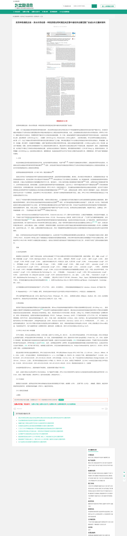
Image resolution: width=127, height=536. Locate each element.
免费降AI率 (52, 468)
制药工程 (104, 176)
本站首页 (16, 11)
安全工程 (98, 163)
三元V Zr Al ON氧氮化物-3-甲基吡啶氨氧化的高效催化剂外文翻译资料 (40, 492)
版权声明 (86, 517)
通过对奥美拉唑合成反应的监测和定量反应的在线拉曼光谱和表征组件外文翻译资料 (44, 482)
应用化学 (36, 16)
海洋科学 (92, 127)
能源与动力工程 (103, 57)
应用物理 (95, 57)
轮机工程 (101, 59)
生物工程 (97, 181)
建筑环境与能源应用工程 (105, 132)
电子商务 (99, 75)
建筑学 (90, 134)
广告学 (90, 93)
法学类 (90, 98)
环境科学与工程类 (93, 153)
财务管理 (95, 82)
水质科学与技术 (103, 155)
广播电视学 (96, 95)
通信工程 (90, 34)
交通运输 (90, 106)
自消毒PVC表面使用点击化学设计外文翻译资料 (33, 498)
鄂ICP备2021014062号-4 (71, 534)
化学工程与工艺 (92, 176)
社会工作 (98, 197)
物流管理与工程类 (93, 168)
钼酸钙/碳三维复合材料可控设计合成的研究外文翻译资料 (36, 487)
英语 (93, 93)
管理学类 (91, 80)
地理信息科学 (92, 145)
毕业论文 (91, 205)
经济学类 (91, 72)
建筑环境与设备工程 (99, 137)
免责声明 (95, 517)
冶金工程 (94, 165)
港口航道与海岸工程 (99, 124)
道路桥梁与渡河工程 (99, 106)
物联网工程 (107, 28)
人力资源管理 (106, 85)
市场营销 (90, 82)
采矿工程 (103, 163)
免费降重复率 (62, 468)
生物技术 (110, 176)
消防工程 (108, 163)
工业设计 (107, 187)
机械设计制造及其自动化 (101, 46)
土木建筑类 (91, 130)
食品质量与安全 (92, 179)
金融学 (104, 75)
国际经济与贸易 (92, 75)
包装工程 (95, 49)
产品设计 (102, 187)
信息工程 (94, 36)
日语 (109, 93)
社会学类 (91, 194)
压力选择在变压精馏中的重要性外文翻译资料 (32, 506)
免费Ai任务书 (36, 11)
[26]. (51, 396)
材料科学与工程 (92, 111)
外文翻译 (91, 214)
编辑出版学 (98, 93)
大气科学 (93, 147)
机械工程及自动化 (98, 44)
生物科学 (105, 181)
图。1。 (50, 317)
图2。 (64, 429)
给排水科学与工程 (97, 134)
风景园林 (104, 189)
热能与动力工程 (99, 67)
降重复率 (53, 11)
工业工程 (101, 49)
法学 (89, 101)
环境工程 (90, 155)
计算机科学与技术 (98, 28)
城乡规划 (110, 134)
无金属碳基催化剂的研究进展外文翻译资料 (31, 484)
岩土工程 (90, 132)
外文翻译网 (16, 16)
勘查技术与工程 (101, 165)
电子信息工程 (101, 36)
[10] (35, 399)
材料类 (90, 109)
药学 (98, 179)
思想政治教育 (92, 197)
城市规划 (90, 137)
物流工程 (90, 171)
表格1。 (44, 399)
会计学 (93, 85)
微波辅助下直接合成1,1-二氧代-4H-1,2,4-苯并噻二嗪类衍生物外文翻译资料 (41, 503)
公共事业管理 (98, 85)
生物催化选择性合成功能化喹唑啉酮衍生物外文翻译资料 (36, 490)
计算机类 (91, 26)
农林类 (90, 200)
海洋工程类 (91, 122)
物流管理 (95, 171)
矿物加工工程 (92, 163)
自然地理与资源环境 (101, 147)
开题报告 (91, 208)
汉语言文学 (103, 95)
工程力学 (90, 57)
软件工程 (90, 28)
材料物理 (95, 114)
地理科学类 (91, 142)
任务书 (90, 217)
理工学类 (91, 54)
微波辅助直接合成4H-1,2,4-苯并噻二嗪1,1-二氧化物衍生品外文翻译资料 (40, 500)
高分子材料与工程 (106, 116)
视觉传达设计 (92, 189)
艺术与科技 (99, 189)
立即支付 (61, 464)
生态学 (90, 202)
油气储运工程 (107, 59)
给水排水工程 (94, 139)
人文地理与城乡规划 (101, 145)
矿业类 (90, 161)
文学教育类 (91, 90)
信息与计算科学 (96, 62)
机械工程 (102, 51)
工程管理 (104, 134)
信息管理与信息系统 (104, 82)
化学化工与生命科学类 (26, 16)
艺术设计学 (96, 187)
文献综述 (91, 211)
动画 (112, 187)
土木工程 (95, 132)
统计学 (103, 62)
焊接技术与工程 (95, 51)
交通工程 (107, 106)
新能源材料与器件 (96, 116)
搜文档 (94, 6)
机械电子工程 (107, 44)
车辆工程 (90, 44)
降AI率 (45, 11)
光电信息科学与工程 (99, 34)
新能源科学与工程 (105, 64)
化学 (101, 181)
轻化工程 (92, 181)
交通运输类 (91, 103)
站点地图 (81, 534)
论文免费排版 (64, 11)
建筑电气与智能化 (95, 64)
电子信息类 (91, 31)
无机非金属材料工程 (104, 114)
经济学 (108, 75)
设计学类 (91, 184)
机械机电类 (91, 41)
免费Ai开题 (26, 11)
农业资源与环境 (96, 202)
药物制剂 (102, 179)
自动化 (96, 59)
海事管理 (90, 124)
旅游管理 (93, 87)
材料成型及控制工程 (102, 111)
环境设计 (90, 187)
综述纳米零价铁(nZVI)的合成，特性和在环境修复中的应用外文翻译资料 (40, 495)
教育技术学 (105, 93)
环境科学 (95, 155)
